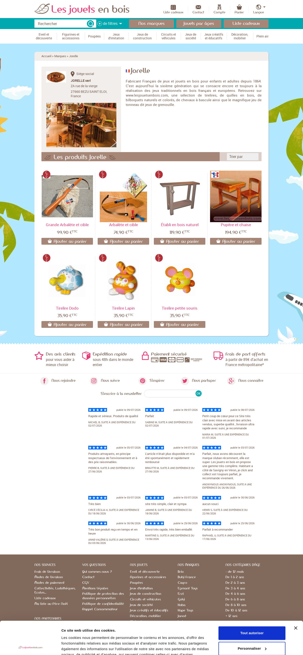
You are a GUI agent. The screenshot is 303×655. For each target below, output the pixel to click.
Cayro (182, 582)
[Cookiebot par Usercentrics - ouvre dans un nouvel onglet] (30, 645)
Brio (181, 571)
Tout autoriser (252, 600)
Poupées (136, 582)
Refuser (252, 631)
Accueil (46, 56)
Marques (60, 56)
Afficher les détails (77, 646)
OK (198, 393)
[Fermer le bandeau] (295, 595)
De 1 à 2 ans (234, 577)
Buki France (187, 577)
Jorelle (73, 56)
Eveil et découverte (145, 571)
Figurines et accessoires (148, 577)
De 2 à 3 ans (235, 582)
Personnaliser (252, 615)
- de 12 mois (234, 571)
